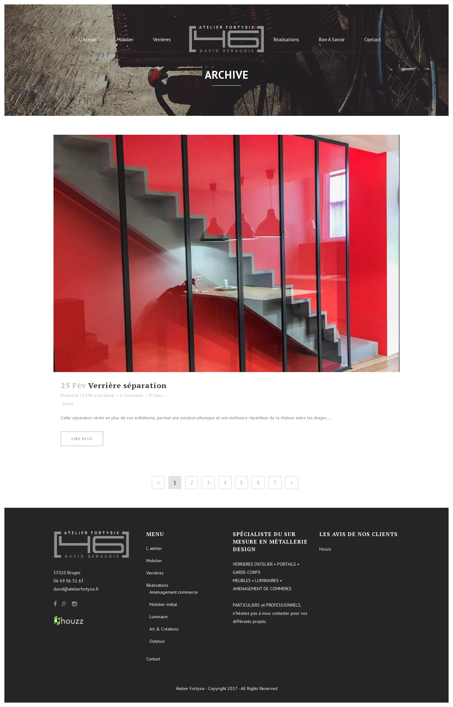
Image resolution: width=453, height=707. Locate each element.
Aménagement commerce (173, 592)
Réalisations (157, 585)
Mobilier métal (163, 604)
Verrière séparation (127, 385)
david (109, 395)
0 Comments (131, 395)
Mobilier (154, 560)
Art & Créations (164, 629)
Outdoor (157, 641)
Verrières (155, 573)
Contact (153, 659)
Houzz (325, 549)
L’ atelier (154, 548)
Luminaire (158, 616)
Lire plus (81, 439)
